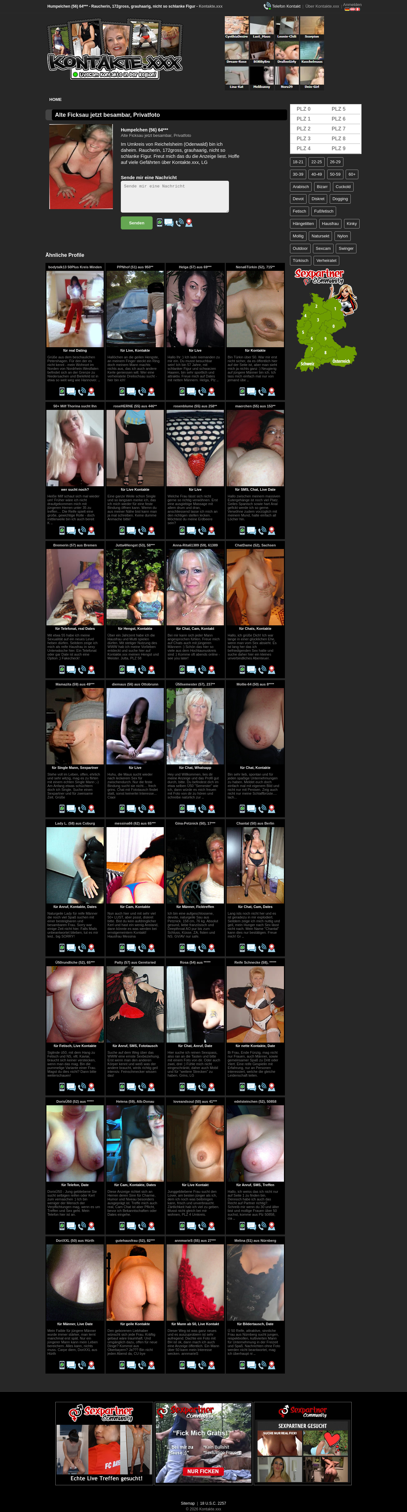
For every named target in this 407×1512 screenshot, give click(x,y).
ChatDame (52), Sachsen (255, 545)
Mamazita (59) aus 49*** (75, 684)
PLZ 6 (339, 119)
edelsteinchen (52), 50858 (255, 1101)
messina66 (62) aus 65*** (134, 823)
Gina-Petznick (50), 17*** (195, 823)
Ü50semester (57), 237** (195, 684)
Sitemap (188, 1503)
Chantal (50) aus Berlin (255, 823)
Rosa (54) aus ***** (195, 962)
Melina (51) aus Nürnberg (255, 1240)
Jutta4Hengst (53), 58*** (135, 545)
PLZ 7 (339, 128)
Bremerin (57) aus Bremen (75, 545)
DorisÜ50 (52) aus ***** (74, 1101)
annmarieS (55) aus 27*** (195, 1240)
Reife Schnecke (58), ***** (255, 962)
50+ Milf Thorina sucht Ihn (75, 406)
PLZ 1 (304, 119)
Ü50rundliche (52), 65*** (75, 962)
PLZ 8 (339, 138)
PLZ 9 (339, 148)
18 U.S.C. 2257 (213, 1503)
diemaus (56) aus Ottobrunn (135, 684)
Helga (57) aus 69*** (195, 267)
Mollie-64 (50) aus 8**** (255, 684)
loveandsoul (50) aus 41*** (195, 1101)
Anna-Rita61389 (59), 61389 (195, 545)
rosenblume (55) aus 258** (195, 406)
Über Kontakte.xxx (322, 6)
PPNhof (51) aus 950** (135, 267)
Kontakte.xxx (211, 6)
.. (99, 380)
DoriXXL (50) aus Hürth (75, 1240)
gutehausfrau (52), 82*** (135, 1240)
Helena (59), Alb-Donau (135, 1101)
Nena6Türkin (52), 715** (255, 267)
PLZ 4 (304, 148)
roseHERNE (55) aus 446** (135, 406)
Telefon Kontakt (286, 6)
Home (55, 99)
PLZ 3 (304, 138)
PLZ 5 (339, 109)
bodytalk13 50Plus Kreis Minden (75, 267)
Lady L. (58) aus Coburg (75, 823)
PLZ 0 (304, 109)
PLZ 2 (304, 128)
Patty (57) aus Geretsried (135, 962)
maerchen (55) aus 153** (255, 406)
